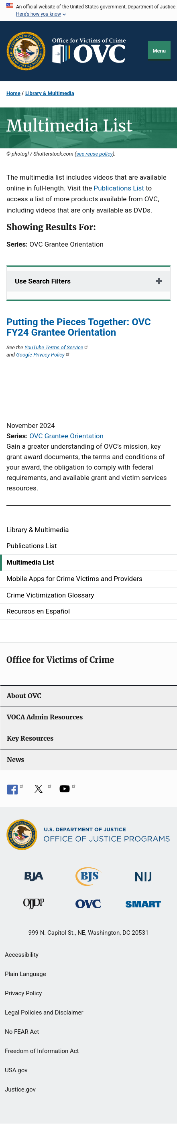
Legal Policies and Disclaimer (44, 1012)
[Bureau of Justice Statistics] (88, 882)
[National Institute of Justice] (143, 873)
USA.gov (16, 1070)
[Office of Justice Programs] (26, 51)
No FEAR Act (22, 1031)
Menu (159, 51)
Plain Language (25, 974)
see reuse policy (94, 154)
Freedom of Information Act (42, 1051)
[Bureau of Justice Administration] (33, 873)
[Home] (92, 51)
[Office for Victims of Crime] (88, 903)
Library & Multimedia (49, 93)
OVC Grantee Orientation (66, 436)
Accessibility (22, 954)
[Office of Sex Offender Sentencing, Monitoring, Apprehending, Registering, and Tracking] (143, 902)
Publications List (119, 188)
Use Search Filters (43, 281)
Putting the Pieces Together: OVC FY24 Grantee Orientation (78, 327)
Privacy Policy (23, 993)
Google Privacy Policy (43, 355)
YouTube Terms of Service (56, 347)
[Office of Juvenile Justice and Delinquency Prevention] (33, 905)
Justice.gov (20, 1089)
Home (13, 93)
